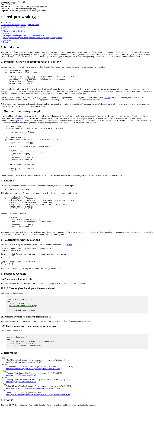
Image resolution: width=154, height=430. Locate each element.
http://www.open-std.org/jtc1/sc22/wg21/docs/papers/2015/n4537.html (33, 410)
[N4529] (51, 343)
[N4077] (107, 101)
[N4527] (51, 306)
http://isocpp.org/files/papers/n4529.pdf (21, 404)
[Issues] (69, 263)
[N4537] (39, 54)
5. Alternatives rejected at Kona (13, 31)
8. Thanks (5, 42)
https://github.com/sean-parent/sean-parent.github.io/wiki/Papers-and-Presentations (38, 417)
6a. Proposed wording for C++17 (16, 301)
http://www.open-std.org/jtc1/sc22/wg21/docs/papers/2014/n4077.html (33, 391)
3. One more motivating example (13, 27)
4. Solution (5, 29)
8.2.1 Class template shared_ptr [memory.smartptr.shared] (29, 348)
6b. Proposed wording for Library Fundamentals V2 (26, 339)
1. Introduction (6, 22)
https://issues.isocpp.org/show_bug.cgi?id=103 (24, 384)
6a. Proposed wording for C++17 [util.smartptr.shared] (24, 35)
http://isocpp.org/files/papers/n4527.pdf (21, 397)
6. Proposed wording (9, 33)
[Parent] (20, 122)
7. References (6, 40)
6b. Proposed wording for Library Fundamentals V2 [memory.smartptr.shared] (33, 38)
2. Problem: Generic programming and (20, 25)
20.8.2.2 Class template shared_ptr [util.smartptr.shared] (28, 310)
